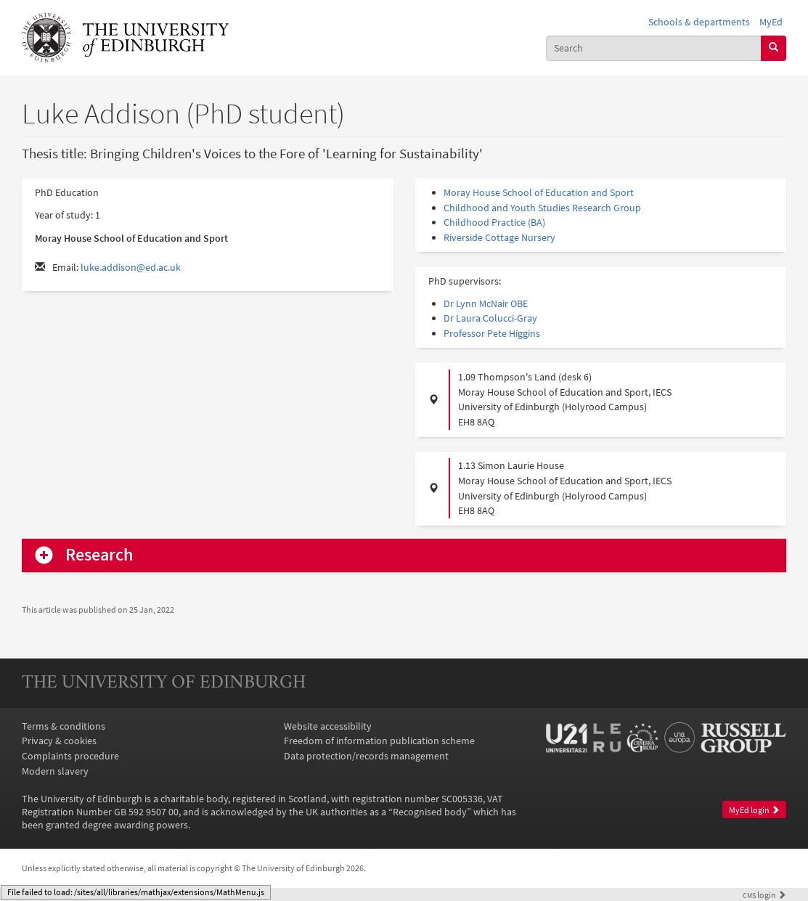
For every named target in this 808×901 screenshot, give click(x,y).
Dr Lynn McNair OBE (486, 303)
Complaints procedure (70, 755)
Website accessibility (328, 726)
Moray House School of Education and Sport (539, 192)
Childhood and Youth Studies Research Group (542, 207)
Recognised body (430, 811)
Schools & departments (699, 21)
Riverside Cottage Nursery (499, 237)
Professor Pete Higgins (492, 333)
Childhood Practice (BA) (494, 222)
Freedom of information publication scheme (379, 740)
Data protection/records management (366, 755)
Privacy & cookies (59, 740)
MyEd (771, 21)
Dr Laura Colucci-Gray (490, 318)
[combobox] (654, 48)
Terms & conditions (63, 726)
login (764, 895)
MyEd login (754, 809)
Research (99, 555)
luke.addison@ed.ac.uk (131, 267)
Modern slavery (55, 771)
